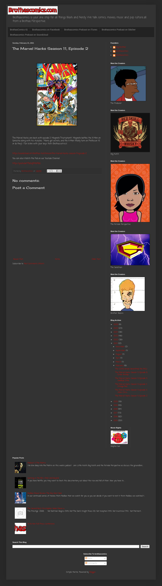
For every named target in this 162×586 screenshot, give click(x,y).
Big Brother (121, 47)
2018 (116, 409)
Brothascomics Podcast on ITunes (80, 29)
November (120, 346)
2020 (116, 401)
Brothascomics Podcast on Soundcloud (29, 35)
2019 (116, 405)
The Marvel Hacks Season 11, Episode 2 (131, 396)
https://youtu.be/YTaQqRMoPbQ (26, 163)
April (118, 358)
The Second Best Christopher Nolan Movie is (46, 508)
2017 (116, 413)
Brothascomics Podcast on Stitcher (119, 29)
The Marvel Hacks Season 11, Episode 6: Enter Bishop (131, 373)
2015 (116, 420)
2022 (116, 339)
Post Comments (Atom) (34, 263)
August (119, 354)
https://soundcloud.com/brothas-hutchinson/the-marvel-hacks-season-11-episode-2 (49, 153)
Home (57, 259)
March (119, 362)
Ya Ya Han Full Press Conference (41, 524)
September (121, 350)
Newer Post (18, 259)
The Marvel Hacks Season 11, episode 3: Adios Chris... (131, 391)
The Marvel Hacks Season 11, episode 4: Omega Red (131, 385)
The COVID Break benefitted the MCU (131, 369)
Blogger (92, 572)
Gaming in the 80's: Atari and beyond (43, 478)
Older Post (96, 259)
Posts (88, 558)
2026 (116, 324)
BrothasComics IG (19, 29)
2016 (116, 416)
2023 (116, 336)
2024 (116, 332)
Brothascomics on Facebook (46, 29)
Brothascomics (122, 51)
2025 (116, 328)
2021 (116, 343)
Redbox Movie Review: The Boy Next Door (45, 493)
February (120, 365)
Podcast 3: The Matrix (37, 463)
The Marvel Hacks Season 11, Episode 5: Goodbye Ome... (131, 379)
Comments (91, 563)
